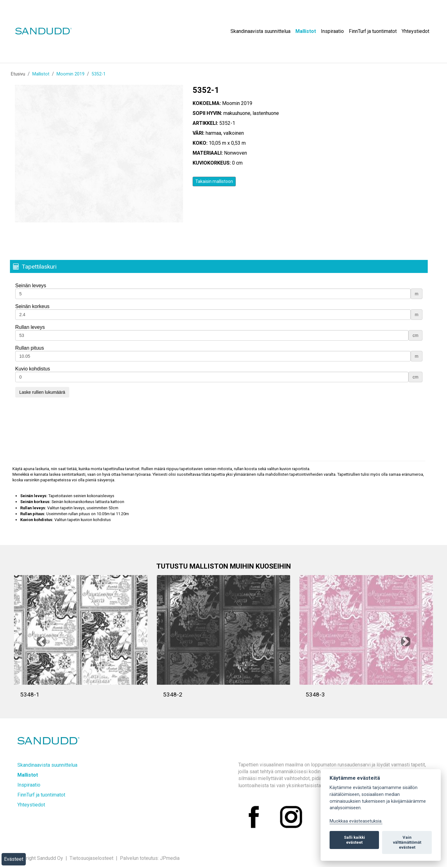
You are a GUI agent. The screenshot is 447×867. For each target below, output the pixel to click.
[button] (41, 641)
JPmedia (170, 858)
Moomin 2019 (70, 74)
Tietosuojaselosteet (91, 858)
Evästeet (13, 859)
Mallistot (305, 31)
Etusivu (18, 74)
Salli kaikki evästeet (354, 840)
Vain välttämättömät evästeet (407, 842)
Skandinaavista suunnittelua (260, 31)
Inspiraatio (332, 31)
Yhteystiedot (415, 31)
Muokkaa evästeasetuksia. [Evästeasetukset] (356, 821)
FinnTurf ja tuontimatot (373, 31)
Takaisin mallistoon (214, 181)
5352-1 (99, 74)
